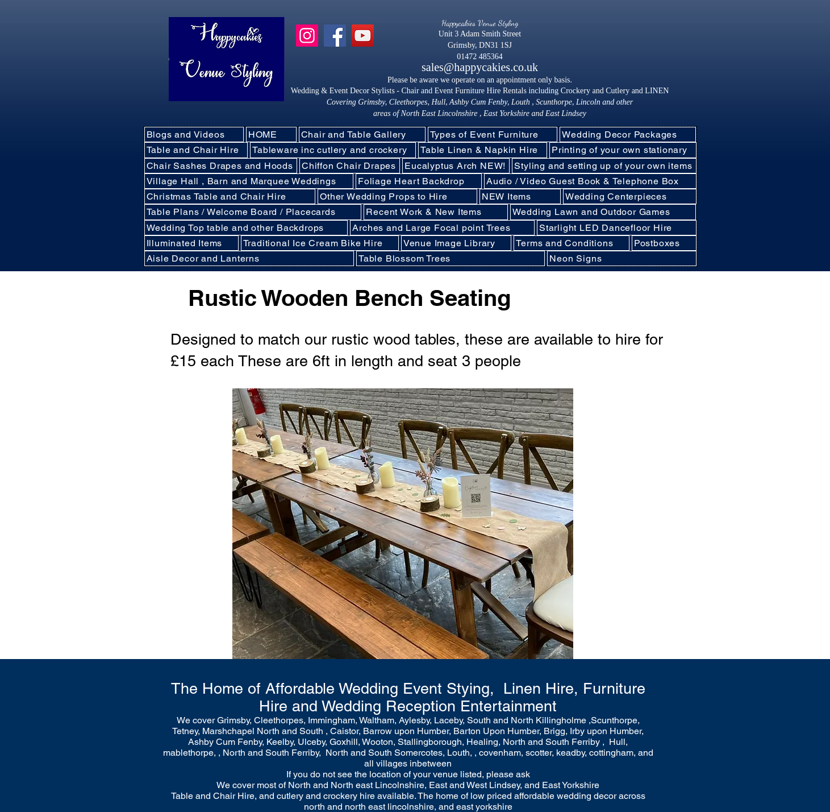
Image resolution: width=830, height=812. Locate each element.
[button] (333, 150)
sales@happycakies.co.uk (480, 67)
